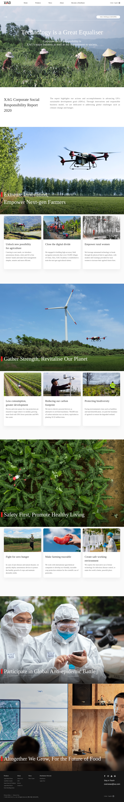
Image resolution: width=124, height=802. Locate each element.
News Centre (31, 778)
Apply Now (42, 781)
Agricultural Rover (8, 785)
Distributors (42, 778)
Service (19, 783)
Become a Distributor (78, 3)
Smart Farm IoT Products (10, 783)
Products (38, 3)
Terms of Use (16, 795)
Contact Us (19, 785)
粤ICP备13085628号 (33, 797)
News (50, 3)
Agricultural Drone (8, 778)
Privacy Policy (7, 795)
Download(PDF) (61, 115)
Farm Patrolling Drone (9, 788)
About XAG (20, 778)
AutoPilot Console (8, 781)
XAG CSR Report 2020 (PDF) (108, 17)
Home (26, 3)
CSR (18, 781)
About (62, 3)
